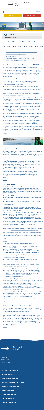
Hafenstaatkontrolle (9, 402)
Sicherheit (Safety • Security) (11, 386)
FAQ (2, 360)
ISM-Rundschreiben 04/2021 (27, 299)
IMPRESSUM (4, 356)
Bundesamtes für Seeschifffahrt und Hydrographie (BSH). (21, 94)
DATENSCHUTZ (5, 357)
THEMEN (11, 35)
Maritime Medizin (7, 374)
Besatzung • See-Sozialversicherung (13, 382)
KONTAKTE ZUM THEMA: (12, 37)
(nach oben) (5, 133)
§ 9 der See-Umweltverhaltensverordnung (25, 109)
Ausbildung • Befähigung (10, 378)
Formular (7, 317)
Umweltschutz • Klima (8, 20)
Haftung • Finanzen (8, 398)
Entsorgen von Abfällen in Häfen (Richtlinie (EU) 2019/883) (20, 58)
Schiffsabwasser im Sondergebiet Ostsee (16, 54)
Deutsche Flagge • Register (10, 370)
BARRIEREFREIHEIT (6, 359)
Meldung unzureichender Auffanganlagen (16, 60)
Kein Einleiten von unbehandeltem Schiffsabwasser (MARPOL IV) (21, 52)
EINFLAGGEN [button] (12, 16)
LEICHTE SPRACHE (6, 362)
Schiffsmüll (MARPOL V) (11, 56)
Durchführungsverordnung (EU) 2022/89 (12, 276)
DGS (2, 364)
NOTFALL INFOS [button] (32, 16)
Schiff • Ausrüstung (8, 390)
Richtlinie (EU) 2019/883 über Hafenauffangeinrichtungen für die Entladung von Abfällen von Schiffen (20, 249)
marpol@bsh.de (15, 318)
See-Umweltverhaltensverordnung (26, 118)
